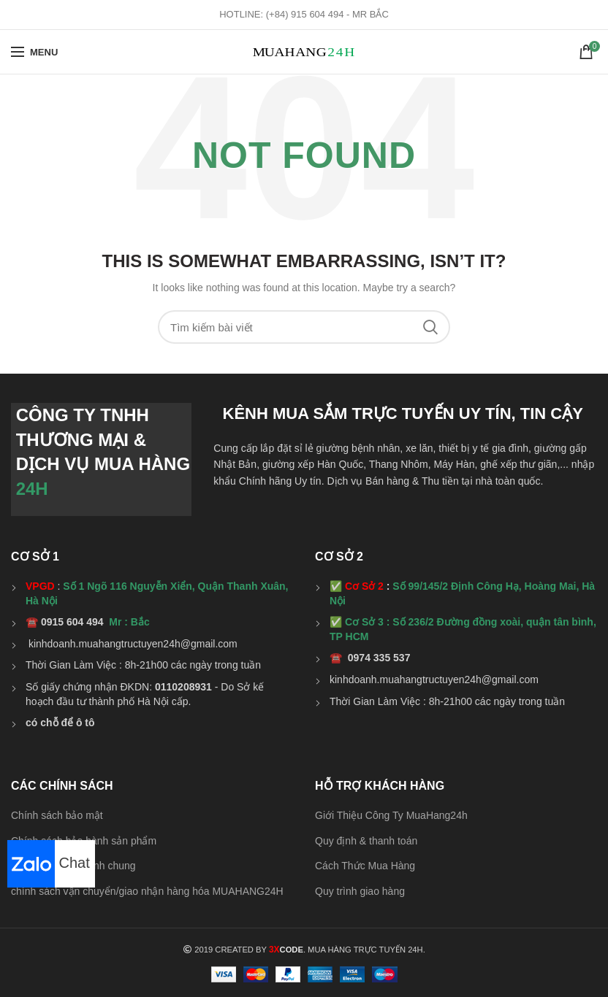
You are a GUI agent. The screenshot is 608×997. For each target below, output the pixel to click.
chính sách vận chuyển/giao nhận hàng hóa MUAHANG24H (147, 891)
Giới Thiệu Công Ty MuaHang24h (391, 815)
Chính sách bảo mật (57, 815)
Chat (48, 863)
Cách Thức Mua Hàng (365, 865)
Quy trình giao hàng (360, 891)
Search (430, 327)
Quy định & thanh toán (366, 841)
